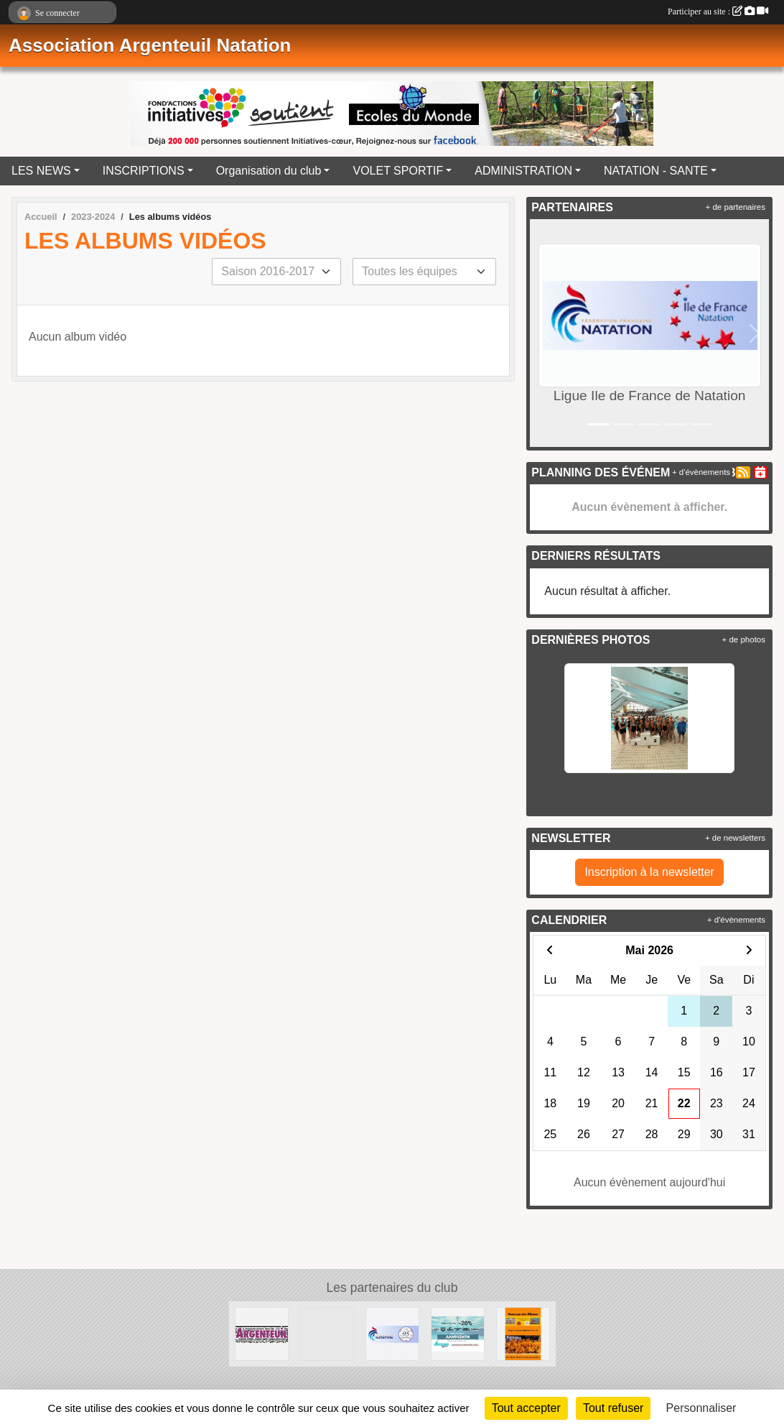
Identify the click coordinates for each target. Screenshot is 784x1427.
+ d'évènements (701, 472)
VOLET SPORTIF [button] (398, 171)
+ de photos (743, 639)
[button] (544, 333)
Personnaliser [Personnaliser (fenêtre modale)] (701, 1408)
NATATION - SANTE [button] (656, 171)
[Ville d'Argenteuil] (262, 1333)
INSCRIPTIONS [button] (144, 171)
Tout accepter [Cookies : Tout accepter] (526, 1408)
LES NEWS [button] (41, 171)
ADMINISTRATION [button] (523, 171)
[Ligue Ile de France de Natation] (327, 1333)
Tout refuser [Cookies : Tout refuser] (613, 1408)
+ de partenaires (735, 207)
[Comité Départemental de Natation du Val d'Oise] (392, 1333)
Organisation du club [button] (269, 171)
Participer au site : (718, 11)
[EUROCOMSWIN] (458, 1333)
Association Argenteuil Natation (150, 45)
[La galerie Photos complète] (523, 1333)
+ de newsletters (735, 837)
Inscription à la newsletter (649, 872)
